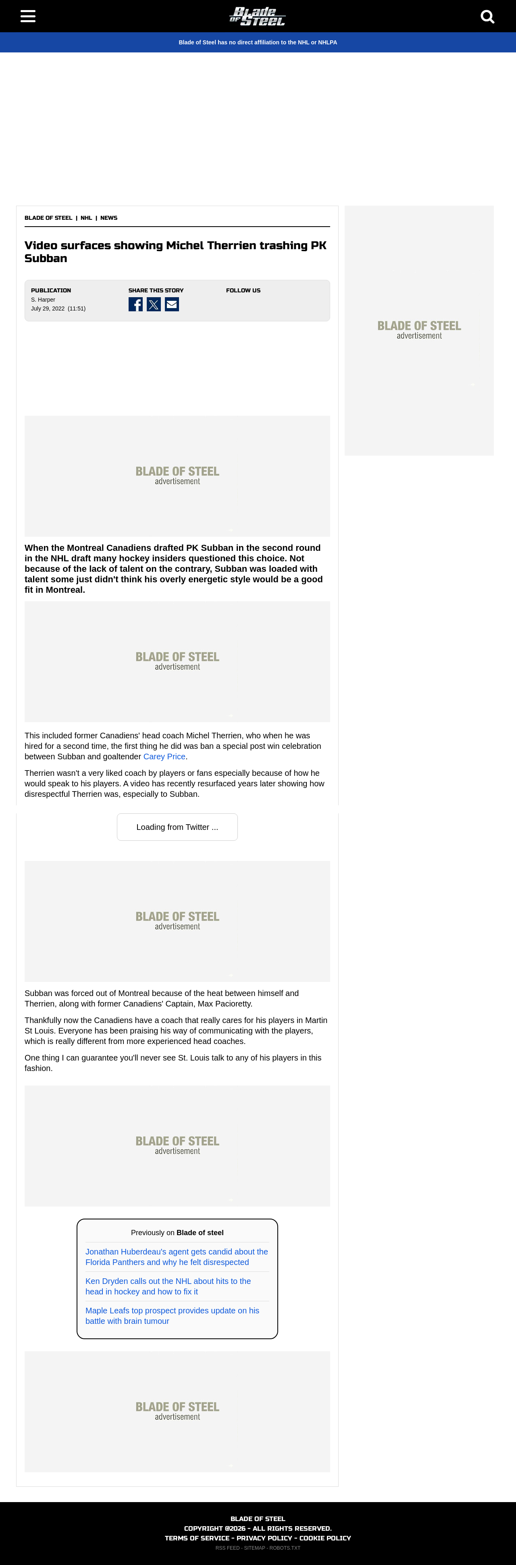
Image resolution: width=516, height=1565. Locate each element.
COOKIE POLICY (325, 1538)
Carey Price (164, 756)
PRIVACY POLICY (264, 1538)
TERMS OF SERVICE (197, 1538)
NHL (86, 218)
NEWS (108, 218)
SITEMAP (254, 1548)
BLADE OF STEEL (49, 218)
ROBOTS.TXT (285, 1548)
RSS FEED (228, 1548)
